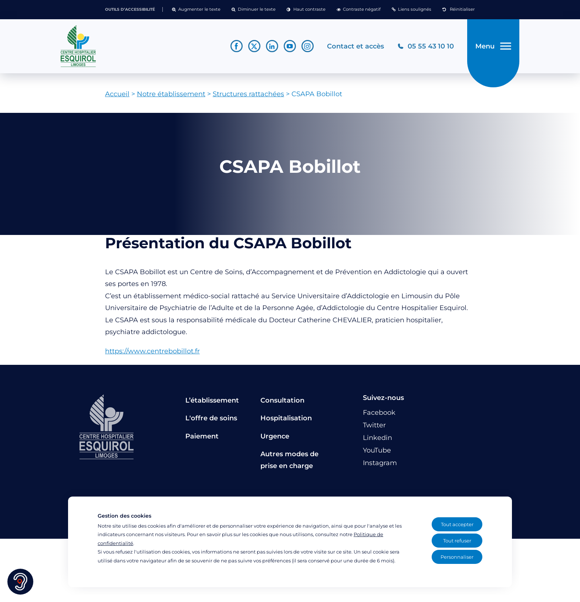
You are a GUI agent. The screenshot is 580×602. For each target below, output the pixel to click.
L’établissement (212, 403)
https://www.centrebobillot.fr (152, 354)
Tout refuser (457, 541)
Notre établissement (171, 97)
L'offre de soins (211, 421)
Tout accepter (457, 524)
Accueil (117, 97)
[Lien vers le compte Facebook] (236, 47)
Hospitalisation (286, 421)
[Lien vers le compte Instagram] (307, 47)
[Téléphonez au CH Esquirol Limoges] (425, 47)
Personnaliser (457, 557)
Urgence (274, 438)
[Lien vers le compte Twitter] (253, 47)
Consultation (282, 403)
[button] (196, 10)
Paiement (202, 438)
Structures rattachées (248, 97)
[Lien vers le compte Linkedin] (271, 47)
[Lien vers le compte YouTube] (289, 47)
